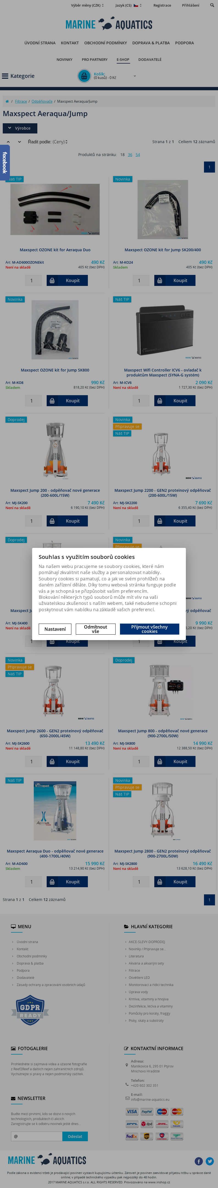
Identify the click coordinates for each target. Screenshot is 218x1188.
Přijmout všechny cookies (149, 629)
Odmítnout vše (95, 629)
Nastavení (55, 629)
